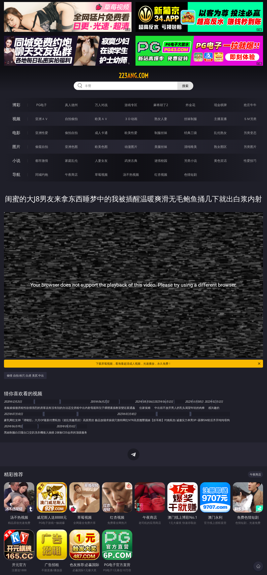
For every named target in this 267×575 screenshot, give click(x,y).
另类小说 (190, 160)
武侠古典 (131, 160)
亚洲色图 (71, 146)
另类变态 (250, 133)
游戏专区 (131, 105)
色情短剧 (190, 174)
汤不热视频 (131, 174)
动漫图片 (131, 146)
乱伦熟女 (220, 133)
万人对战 (101, 105)
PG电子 (41, 105)
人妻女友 (101, 160)
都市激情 (41, 160)
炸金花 (190, 105)
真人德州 (71, 105)
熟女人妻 (160, 119)
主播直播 (220, 119)
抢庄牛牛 (250, 105)
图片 (16, 146)
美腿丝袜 (160, 146)
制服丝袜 (160, 133)
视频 (16, 118)
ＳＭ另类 (250, 119)
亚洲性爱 (41, 133)
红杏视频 (160, 174)
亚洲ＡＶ (41, 119)
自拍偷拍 (71, 119)
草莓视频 (101, 174)
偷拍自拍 (71, 133)
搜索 (185, 86)
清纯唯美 (190, 146)
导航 (16, 174)
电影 (16, 132)
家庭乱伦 (71, 160)
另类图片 (250, 146)
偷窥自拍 (41, 146)
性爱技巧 (250, 160)
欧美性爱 (131, 133)
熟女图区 (220, 146)
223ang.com (133, 76)
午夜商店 (71, 174)
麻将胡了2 (160, 105)
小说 (16, 160)
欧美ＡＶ (101, 119)
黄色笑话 (220, 160)
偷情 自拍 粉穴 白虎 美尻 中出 (25, 375)
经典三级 (190, 133)
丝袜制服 (190, 119)
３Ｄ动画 (131, 119)
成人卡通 (101, 133)
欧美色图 (101, 146)
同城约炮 (41, 174)
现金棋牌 (220, 105)
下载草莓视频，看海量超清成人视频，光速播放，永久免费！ (178, 363)
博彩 (16, 104)
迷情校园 (160, 160)
